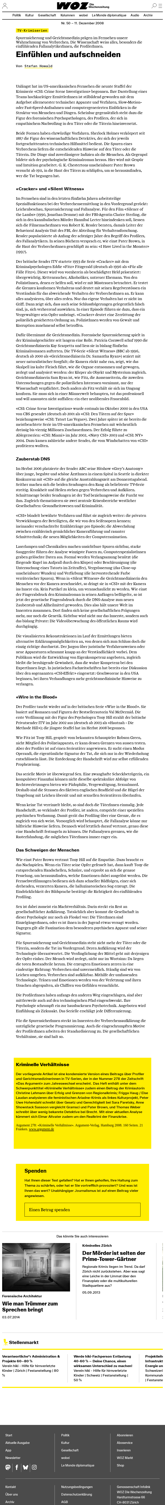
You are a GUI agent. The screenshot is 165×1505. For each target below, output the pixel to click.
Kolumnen (68, 15)
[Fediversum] (8, 1468)
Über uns (11, 1494)
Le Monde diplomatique (109, 15)
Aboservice (125, 1443)
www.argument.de (41, 1129)
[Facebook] (16, 1468)
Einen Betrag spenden (49, 1209)
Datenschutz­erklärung (76, 1494)
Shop (120, 1465)
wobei (83, 15)
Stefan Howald (38, 66)
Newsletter (12, 1458)
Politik (16, 15)
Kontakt (10, 1487)
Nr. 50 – (82, 23)
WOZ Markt (125, 1458)
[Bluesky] (25, 1468)
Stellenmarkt (23, 1342)
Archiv (148, 15)
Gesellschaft (47, 15)
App (8, 1450)
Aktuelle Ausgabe (17, 1443)
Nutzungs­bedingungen (77, 1487)
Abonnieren (125, 1435)
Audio (135, 15)
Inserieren (124, 1450)
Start (8, 1435)
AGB (64, 1502)
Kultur (29, 15)
